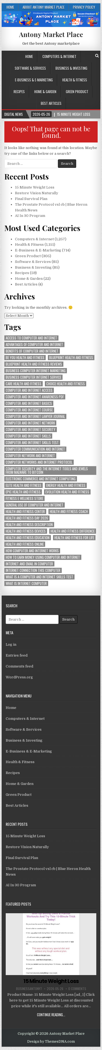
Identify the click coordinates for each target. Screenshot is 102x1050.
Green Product (77, 91)
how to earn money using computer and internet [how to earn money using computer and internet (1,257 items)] (43, 557)
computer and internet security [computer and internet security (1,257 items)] (30, 429)
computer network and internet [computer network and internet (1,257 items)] (30, 455)
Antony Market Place (51, 34)
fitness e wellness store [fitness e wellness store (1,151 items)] (24, 498)
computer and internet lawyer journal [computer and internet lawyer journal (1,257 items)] (35, 416)
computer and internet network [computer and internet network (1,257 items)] (30, 423)
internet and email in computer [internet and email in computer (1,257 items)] (29, 563)
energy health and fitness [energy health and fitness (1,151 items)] (65, 485)
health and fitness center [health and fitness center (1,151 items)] (25, 511)
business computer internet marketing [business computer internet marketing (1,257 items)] (36, 370)
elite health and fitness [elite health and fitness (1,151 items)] (23, 485)
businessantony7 (29, 988)
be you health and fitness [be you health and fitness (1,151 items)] (25, 357)
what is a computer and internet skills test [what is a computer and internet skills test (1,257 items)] (39, 576)
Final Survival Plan (31, 199)
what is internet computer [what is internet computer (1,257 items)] (26, 583)
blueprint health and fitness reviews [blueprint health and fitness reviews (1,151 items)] (34, 364)
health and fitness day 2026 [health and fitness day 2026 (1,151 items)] (27, 518)
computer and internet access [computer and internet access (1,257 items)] (29, 390)
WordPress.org (19, 677)
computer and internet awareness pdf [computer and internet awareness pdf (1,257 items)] (35, 396)
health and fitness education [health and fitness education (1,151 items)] (28, 537)
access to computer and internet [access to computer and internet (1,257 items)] (31, 338)
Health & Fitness (74, 80)
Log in (11, 644)
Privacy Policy (84, 7)
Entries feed (16, 655)
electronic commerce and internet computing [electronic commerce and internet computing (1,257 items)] (41, 478)
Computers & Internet (59, 56)
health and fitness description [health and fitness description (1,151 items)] (29, 524)
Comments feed (19, 666)
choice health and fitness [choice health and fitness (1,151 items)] (65, 383)
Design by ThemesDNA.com (51, 1041)
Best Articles (51, 103)
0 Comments (77, 988)
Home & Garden (45, 91)
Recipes (19, 91)
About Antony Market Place (43, 7)
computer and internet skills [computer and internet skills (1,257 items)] (28, 436)
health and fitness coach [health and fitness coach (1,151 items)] (69, 511)
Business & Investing (71, 68)
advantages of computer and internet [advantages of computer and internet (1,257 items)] (34, 344)
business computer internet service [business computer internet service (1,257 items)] (33, 377)
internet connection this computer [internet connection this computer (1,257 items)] (33, 570)
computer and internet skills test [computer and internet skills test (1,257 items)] (32, 442)
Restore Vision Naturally (36, 193)
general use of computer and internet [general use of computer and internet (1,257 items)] (34, 505)
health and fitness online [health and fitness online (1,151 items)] (25, 544)
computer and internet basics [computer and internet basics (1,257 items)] (29, 403)
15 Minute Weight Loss (34, 187)
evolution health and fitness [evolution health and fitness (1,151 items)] (67, 491)
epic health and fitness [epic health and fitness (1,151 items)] (23, 491)
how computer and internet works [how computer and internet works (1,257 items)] (32, 550)
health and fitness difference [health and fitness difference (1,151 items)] (73, 531)
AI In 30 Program (30, 216)
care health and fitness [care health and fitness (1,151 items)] (23, 383)
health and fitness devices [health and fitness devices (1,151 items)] (26, 531)
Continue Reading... (51, 1014)
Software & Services (30, 68)
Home (10, 7)
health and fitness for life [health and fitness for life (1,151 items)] (74, 537)
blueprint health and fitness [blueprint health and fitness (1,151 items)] (71, 357)
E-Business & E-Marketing (34, 80)
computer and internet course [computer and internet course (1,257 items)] (29, 409)
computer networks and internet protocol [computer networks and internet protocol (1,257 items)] (39, 462)
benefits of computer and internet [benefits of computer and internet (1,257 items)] (32, 351)
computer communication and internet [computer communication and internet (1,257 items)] (35, 449)
